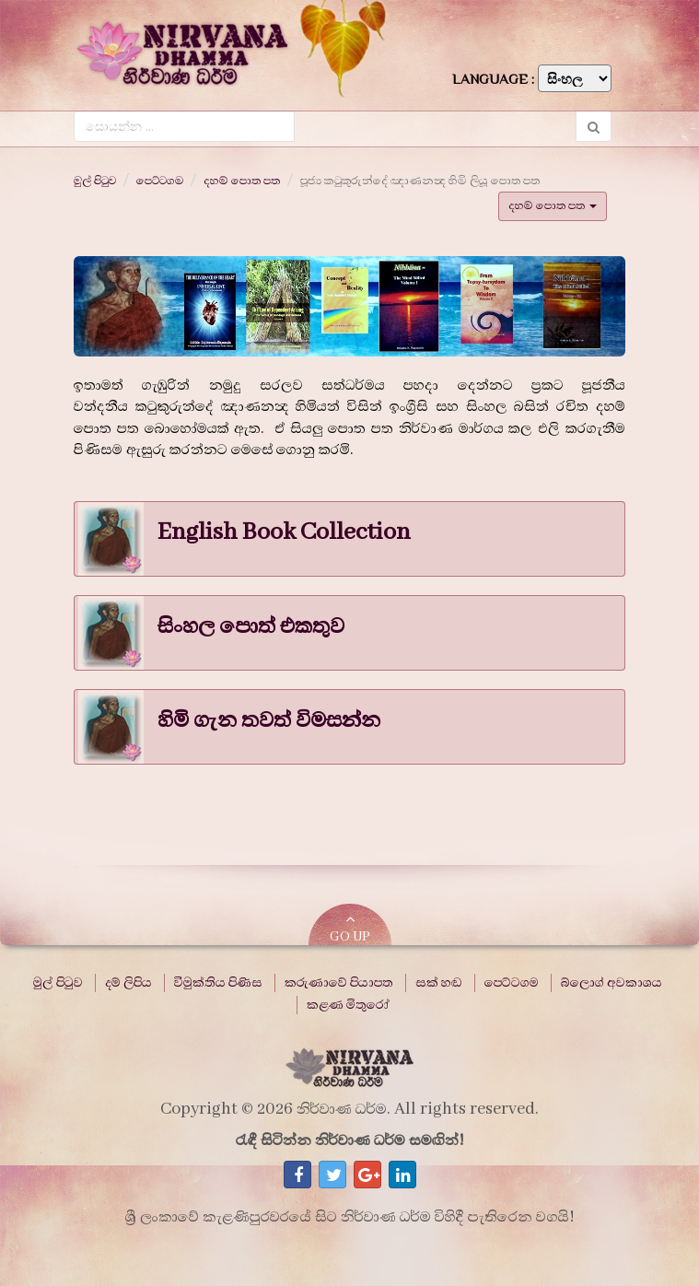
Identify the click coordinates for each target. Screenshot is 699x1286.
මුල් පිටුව (95, 180)
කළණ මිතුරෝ (348, 1005)
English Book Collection (284, 532)
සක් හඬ (438, 983)
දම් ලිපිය (128, 983)
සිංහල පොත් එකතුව (250, 626)
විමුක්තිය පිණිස (218, 983)
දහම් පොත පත (242, 180)
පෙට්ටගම (159, 180)
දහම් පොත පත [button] (552, 205)
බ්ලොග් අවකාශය (611, 983)
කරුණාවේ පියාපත (339, 983)
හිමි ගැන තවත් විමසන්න (268, 720)
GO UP (350, 928)
